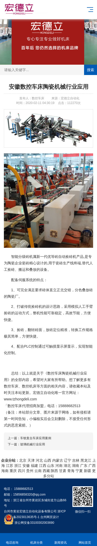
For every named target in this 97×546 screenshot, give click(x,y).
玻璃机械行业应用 (32, 444)
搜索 (90, 70)
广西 (92, 465)
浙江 (17, 465)
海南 (5, 471)
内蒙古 (57, 460)
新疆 (87, 471)
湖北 (67, 465)
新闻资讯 (61, 539)
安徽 (26, 465)
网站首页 (85, 539)
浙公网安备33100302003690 (34, 522)
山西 (47, 460)
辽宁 (67, 460)
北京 (22, 460)
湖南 (75, 465)
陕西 (54, 471)
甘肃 (62, 471)
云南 (38, 471)
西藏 (46, 471)
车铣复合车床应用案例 (35, 438)
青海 (70, 471)
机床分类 (36, 539)
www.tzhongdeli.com (20, 399)
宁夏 (79, 471)
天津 (31, 460)
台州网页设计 (49, 517)
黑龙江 (85, 460)
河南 (59, 465)
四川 (21, 471)
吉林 (75, 460)
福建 (34, 465)
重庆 (13, 471)
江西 (42, 465)
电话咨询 (12, 539)
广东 (83, 465)
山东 (50, 465)
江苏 (9, 465)
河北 (39, 460)
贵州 (29, 471)
